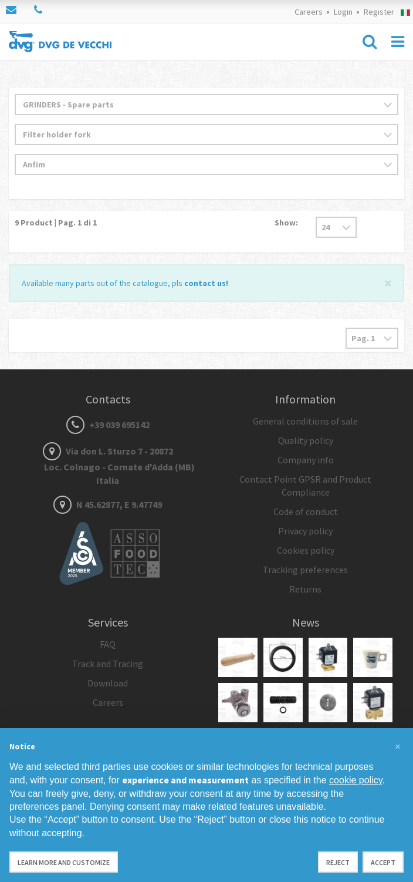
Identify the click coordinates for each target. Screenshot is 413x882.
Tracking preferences (305, 569)
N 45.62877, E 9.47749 (107, 504)
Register (379, 11)
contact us (205, 283)
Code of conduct (305, 511)
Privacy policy (305, 531)
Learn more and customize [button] (64, 862)
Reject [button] (338, 862)
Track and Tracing (107, 663)
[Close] (388, 282)
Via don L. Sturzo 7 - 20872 (108, 465)
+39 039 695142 (108, 424)
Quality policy (305, 440)
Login (343, 11)
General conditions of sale (305, 421)
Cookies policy (305, 550)
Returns (305, 589)
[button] (397, 747)
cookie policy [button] (355, 780)
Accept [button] (383, 862)
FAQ (108, 644)
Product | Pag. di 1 (56, 222)
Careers (308, 11)
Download (107, 683)
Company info (305, 460)
